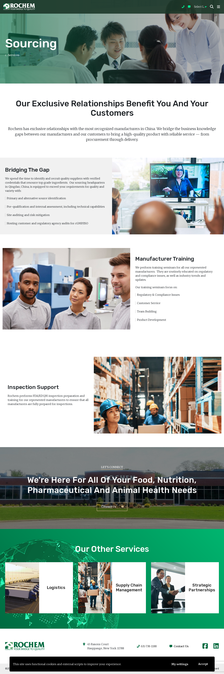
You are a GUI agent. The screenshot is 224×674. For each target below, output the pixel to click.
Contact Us (112, 506)
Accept (203, 664)
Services (12, 55)
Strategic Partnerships (202, 587)
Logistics (56, 587)
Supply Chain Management (129, 587)
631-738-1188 (147, 646)
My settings (179, 664)
